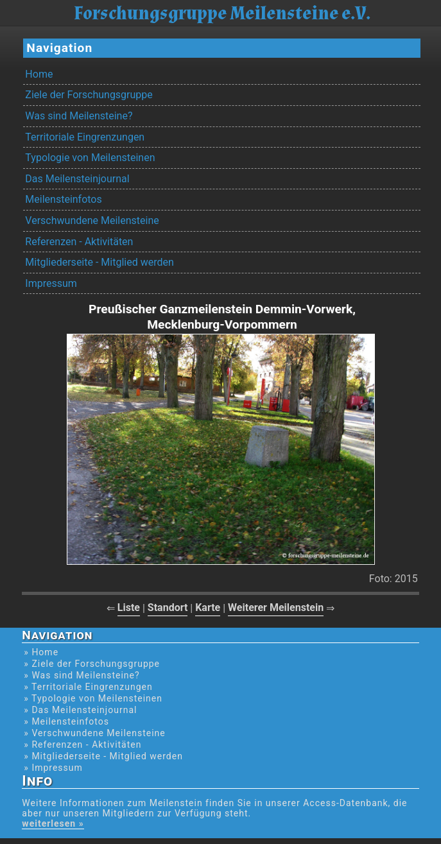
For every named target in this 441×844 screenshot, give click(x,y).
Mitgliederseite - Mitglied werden (99, 262)
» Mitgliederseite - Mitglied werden (103, 756)
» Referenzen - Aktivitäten (82, 744)
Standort (168, 607)
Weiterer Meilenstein (276, 607)
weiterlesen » (52, 823)
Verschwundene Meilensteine (92, 220)
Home (39, 74)
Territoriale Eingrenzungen (84, 137)
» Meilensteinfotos (66, 721)
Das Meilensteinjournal (77, 179)
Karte (207, 607)
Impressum (51, 283)
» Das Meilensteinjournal (80, 710)
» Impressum (53, 767)
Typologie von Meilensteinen (90, 157)
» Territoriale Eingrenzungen (88, 687)
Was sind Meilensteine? (78, 116)
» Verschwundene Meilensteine (94, 733)
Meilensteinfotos (63, 199)
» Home (41, 652)
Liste (128, 607)
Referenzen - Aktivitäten (79, 242)
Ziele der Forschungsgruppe (88, 95)
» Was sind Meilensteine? (81, 675)
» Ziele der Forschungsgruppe (92, 664)
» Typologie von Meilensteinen (93, 698)
